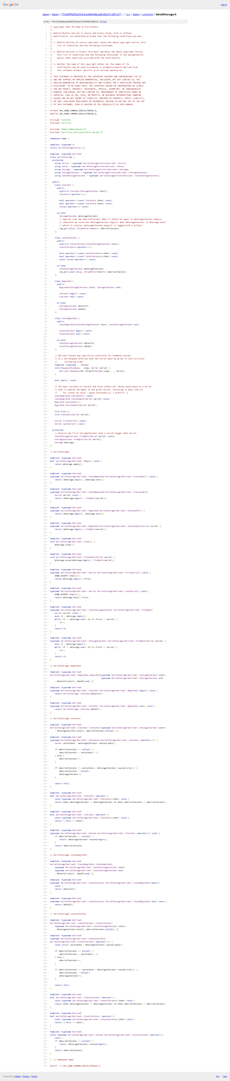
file (103, 21)
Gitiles (18, 1076)
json (224, 1076)
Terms (34, 1076)
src (128, 14)
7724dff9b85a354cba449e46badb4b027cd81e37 (91, 14)
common (147, 14)
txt (217, 1076)
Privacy (25, 1076)
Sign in (224, 4)
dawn (46, 14)
